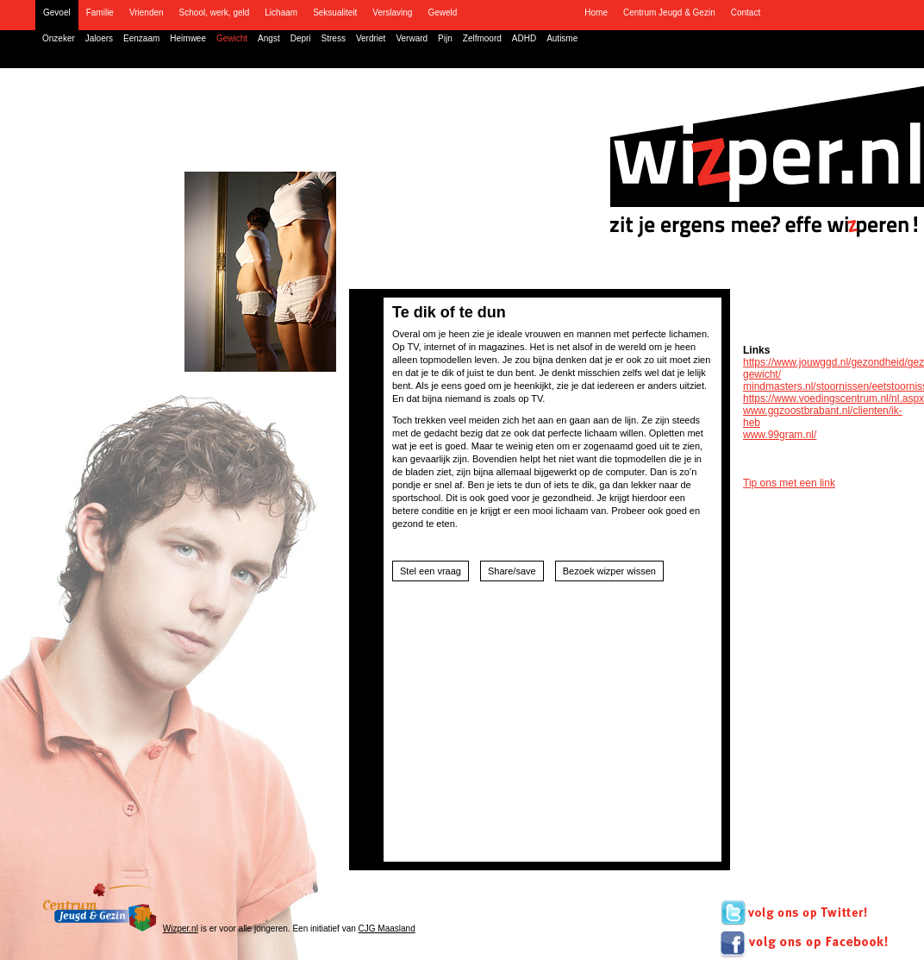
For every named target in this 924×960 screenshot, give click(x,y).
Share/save (512, 571)
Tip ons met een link (789, 483)
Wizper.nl (180, 928)
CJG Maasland (387, 928)
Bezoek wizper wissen (609, 571)
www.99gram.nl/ (779, 435)
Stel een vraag (430, 571)
